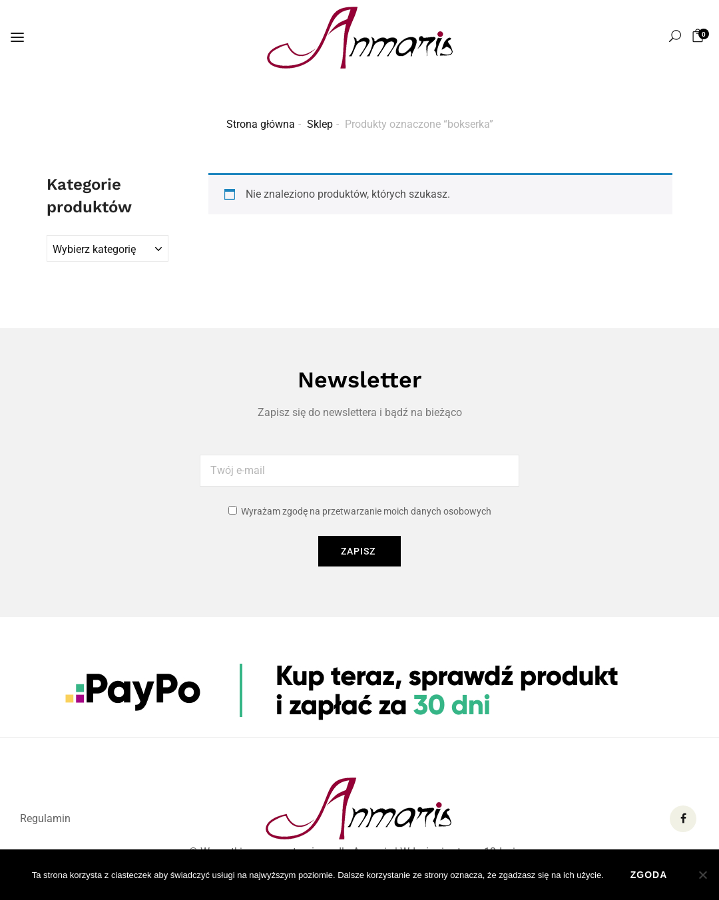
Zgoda (649, 874)
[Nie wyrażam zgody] (702, 874)
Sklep (320, 124)
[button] (700, 36)
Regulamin (45, 818)
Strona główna (260, 124)
